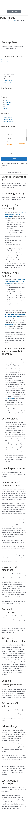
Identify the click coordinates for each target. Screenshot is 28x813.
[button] (14, 15)
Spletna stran (15, 154)
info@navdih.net (9, 398)
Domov (2, 21)
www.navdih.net (9, 324)
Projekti (8, 21)
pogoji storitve (6, 167)
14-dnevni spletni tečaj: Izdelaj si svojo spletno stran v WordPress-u (15, 214)
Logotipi (13, 21)
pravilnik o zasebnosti (13, 165)
